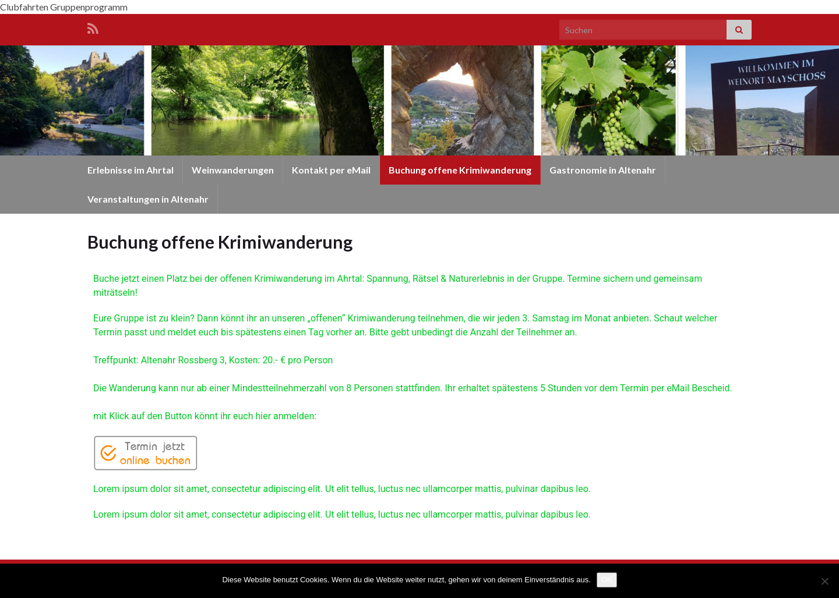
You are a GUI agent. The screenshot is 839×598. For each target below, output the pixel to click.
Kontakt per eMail (331, 169)
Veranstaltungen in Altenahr (148, 198)
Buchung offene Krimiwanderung (460, 169)
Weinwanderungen (233, 169)
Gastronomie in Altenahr (602, 169)
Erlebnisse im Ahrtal (130, 169)
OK (606, 579)
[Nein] (824, 581)
